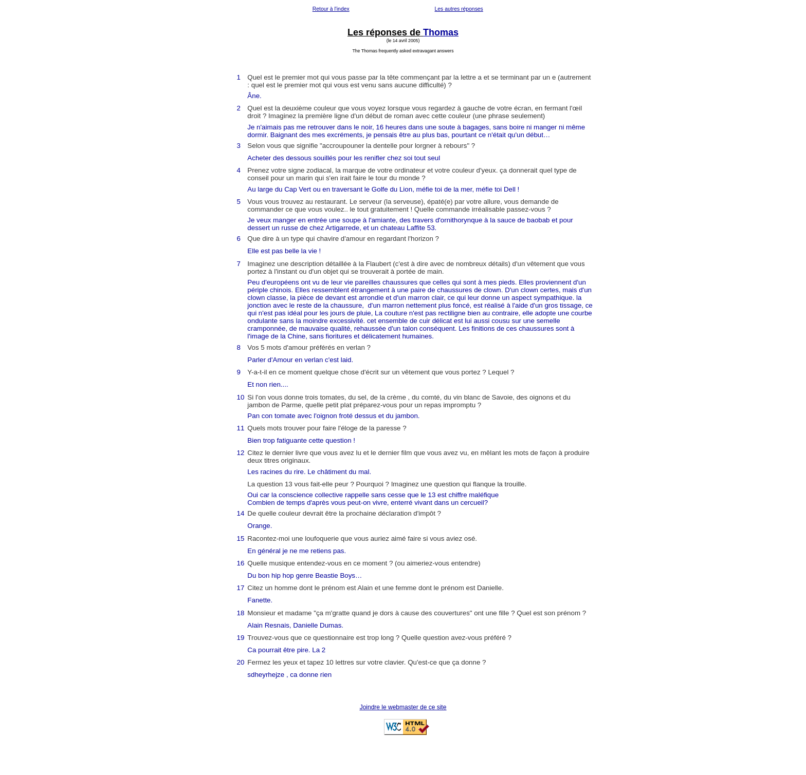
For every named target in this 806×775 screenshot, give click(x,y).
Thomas (441, 32)
